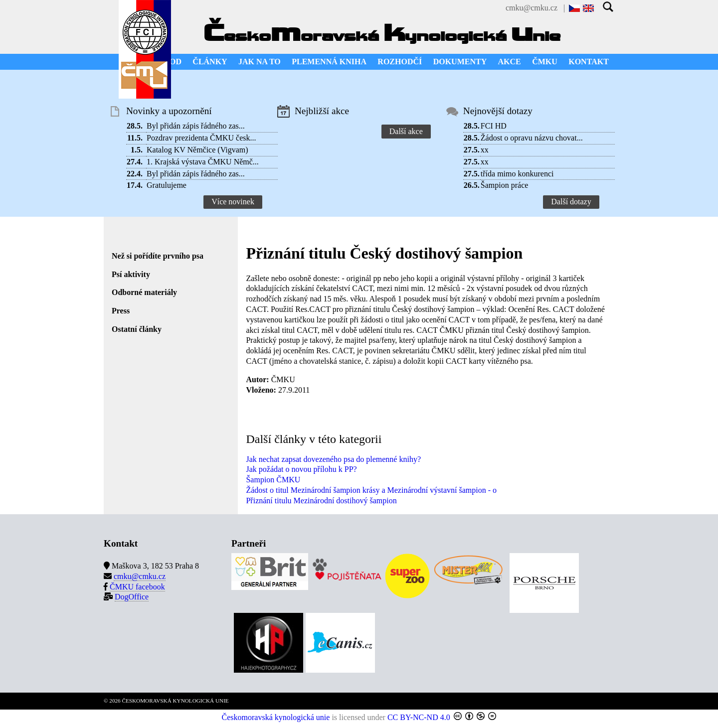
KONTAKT (588, 61)
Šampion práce (505, 185)
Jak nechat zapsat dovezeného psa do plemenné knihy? (333, 459)
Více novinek (232, 201)
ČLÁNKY (209, 61)
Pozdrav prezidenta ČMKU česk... (201, 138)
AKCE (509, 61)
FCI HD (494, 126)
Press (121, 310)
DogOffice (132, 596)
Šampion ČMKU (273, 479)
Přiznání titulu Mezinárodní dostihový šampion (321, 500)
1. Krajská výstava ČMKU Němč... (203, 161)
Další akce (406, 131)
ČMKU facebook (137, 586)
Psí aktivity (131, 274)
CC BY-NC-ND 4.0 (418, 717)
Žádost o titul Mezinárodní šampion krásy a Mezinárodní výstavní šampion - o (371, 490)
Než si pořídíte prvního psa (157, 256)
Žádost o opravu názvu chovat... (532, 138)
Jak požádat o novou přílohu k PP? (301, 469)
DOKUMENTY (460, 61)
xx (485, 149)
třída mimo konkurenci (517, 173)
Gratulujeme (166, 185)
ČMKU (544, 61)
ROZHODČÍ (399, 61)
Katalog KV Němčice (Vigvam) (197, 149)
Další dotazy (571, 201)
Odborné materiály (144, 292)
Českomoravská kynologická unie (276, 717)
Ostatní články (137, 329)
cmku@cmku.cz (531, 7)
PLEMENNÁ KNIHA (329, 61)
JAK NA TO (259, 61)
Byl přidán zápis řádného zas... (196, 126)
